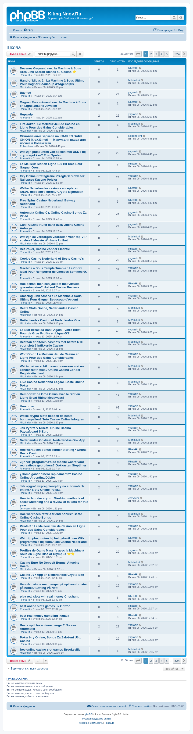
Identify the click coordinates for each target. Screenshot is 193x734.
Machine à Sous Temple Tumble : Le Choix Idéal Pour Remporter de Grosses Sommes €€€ (53, 271)
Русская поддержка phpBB (96, 718)
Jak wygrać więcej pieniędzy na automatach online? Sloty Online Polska (52, 487)
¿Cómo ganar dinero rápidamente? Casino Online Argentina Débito (51, 475)
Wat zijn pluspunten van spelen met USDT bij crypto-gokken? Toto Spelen (53, 153)
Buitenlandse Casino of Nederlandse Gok (50, 320)
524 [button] (177, 54)
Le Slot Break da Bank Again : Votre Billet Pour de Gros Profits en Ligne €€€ (50, 331)
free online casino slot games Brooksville (50, 649)
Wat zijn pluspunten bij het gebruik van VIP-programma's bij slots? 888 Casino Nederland (53, 540)
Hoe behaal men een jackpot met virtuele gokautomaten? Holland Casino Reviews (49, 285)
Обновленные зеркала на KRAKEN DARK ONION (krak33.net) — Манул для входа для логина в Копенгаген (53, 139)
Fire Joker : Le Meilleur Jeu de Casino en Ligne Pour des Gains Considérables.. (50, 125)
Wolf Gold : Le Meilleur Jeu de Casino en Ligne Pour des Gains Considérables (49, 355)
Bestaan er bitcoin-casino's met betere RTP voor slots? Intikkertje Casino (51, 343)
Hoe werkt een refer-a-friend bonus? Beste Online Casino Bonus (51, 515)
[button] (138, 54)
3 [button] (156, 54)
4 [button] (161, 54)
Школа (14, 47)
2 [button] (151, 54)
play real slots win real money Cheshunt (49, 596)
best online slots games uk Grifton (45, 606)
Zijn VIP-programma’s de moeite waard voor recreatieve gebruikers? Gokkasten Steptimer (53, 463)
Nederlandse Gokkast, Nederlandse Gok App (52, 440)
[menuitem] (28, 30)
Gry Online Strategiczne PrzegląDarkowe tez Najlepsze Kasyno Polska (52, 177)
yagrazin (133, 92)
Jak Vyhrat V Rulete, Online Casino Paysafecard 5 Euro (45, 429)
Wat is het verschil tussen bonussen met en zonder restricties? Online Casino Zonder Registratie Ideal (52, 370)
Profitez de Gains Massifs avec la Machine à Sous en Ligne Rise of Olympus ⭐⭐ (52, 552)
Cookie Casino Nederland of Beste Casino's (52, 258)
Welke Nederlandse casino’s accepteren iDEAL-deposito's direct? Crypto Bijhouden (51, 189)
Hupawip (26, 114)
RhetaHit (25, 75)
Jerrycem (25, 508)
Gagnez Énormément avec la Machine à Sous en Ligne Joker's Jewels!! (53, 103)
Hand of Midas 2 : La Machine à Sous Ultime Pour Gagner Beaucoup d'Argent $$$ (52, 82)
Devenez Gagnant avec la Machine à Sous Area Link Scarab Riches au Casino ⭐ (50, 70)
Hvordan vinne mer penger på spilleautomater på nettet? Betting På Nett (53, 586)
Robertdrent (26, 146)
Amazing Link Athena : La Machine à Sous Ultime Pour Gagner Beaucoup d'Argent (51, 297)
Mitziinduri (26, 87)
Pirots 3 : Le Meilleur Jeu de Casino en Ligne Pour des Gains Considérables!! (52, 527)
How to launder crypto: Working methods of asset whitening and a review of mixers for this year (54, 502)
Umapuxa (27, 406)
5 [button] (167, 54)
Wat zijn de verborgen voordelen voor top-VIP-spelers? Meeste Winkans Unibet (54, 238)
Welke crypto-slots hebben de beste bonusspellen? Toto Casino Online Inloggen (52, 417)
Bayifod (25, 92)
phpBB (88, 714)
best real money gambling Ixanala (44, 615)
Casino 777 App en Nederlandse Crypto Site (52, 574)
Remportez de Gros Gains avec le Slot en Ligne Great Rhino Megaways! (50, 395)
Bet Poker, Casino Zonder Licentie (45, 249)
